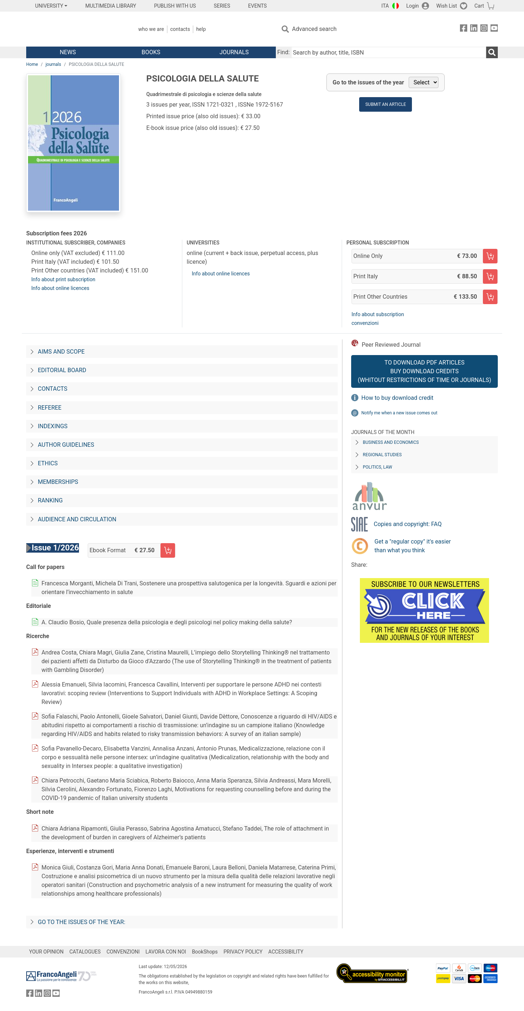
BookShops (205, 952)
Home (32, 64)
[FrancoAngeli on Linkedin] (473, 29)
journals (53, 64)
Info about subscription (378, 314)
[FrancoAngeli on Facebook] (463, 29)
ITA (385, 6)
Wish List (446, 6)
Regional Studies (382, 454)
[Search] (492, 52)
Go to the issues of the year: (81, 922)
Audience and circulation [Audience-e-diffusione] (77, 519)
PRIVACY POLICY (242, 952)
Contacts (180, 29)
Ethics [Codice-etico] (47, 463)
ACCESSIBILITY (285, 952)
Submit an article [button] (385, 104)
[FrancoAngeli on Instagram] (484, 29)
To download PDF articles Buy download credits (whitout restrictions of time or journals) (424, 371)
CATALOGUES (85, 952)
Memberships (58, 481)
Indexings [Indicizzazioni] (53, 426)
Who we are (151, 29)
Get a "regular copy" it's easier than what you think (412, 546)
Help (201, 29)
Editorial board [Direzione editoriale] (62, 370)
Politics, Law (377, 467)
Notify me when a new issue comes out (399, 412)
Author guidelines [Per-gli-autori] (66, 444)
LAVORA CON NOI (166, 952)
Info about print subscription (63, 279)
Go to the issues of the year (368, 82)
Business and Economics (391, 442)
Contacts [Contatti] (52, 388)
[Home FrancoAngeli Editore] (74, 29)
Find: (283, 52)
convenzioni (365, 323)
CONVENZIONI (123, 952)
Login (412, 6)
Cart (479, 6)
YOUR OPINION (46, 952)
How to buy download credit (397, 397)
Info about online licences (60, 288)
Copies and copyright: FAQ (408, 524)
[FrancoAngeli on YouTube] (494, 29)
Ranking (50, 500)
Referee (49, 407)
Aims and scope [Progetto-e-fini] (61, 351)
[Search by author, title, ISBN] (388, 52)
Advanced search (314, 28)
